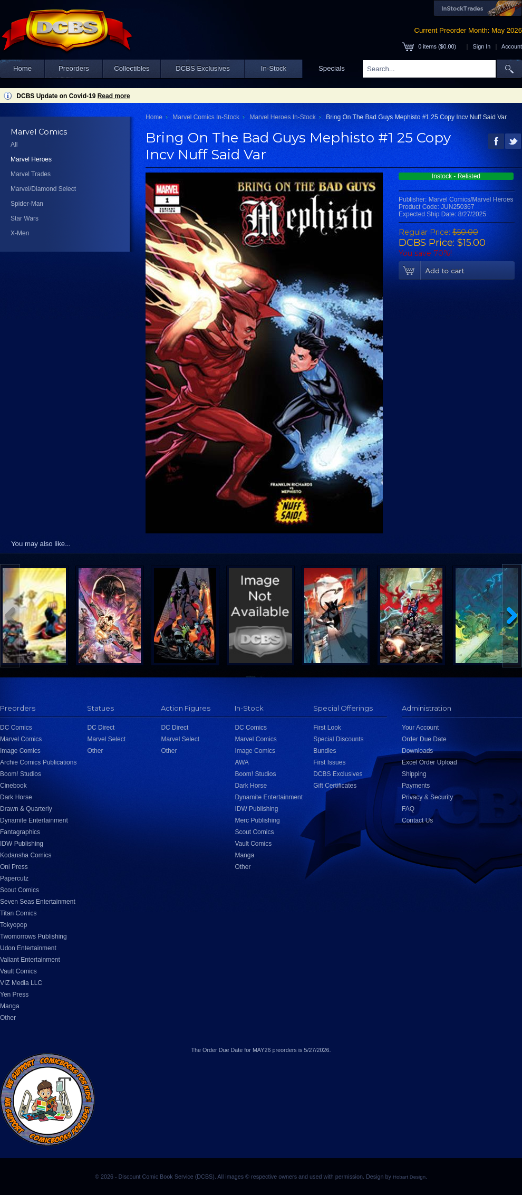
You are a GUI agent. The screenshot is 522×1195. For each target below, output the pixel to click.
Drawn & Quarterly (26, 808)
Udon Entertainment (28, 948)
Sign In (482, 46)
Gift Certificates (334, 785)
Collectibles (131, 68)
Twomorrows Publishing (33, 936)
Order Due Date (424, 739)
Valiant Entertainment (30, 959)
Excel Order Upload (429, 762)
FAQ (408, 808)
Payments (416, 785)
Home (22, 68)
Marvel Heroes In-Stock (282, 117)
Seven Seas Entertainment (37, 901)
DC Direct (100, 727)
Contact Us (417, 820)
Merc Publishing (257, 820)
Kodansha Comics (25, 855)
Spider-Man (27, 203)
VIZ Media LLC (21, 983)
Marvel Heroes (31, 159)
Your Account (420, 727)
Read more (114, 96)
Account (511, 46)
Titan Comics (18, 913)
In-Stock (273, 68)
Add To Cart (457, 270)
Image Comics (20, 750)
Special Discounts (338, 739)
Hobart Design (409, 1177)
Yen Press (14, 994)
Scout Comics (19, 890)
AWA (241, 762)
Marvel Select (106, 739)
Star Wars (24, 218)
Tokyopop (13, 925)
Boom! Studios (20, 774)
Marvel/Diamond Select (43, 189)
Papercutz (14, 878)
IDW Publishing (21, 843)
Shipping (414, 774)
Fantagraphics (20, 832)
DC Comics (16, 727)
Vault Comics (18, 971)
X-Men (20, 233)
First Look (327, 727)
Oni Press (14, 867)
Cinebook (13, 785)
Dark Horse (16, 797)
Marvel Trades (31, 174)
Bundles (324, 750)
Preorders (74, 68)
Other (8, 1017)
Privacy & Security (427, 797)
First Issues (329, 762)
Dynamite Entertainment (34, 820)
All (14, 144)
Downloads (417, 750)
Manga (10, 1006)
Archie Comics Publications (38, 762)
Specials (331, 68)
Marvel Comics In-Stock (205, 117)
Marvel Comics (21, 739)
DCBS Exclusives (203, 68)
